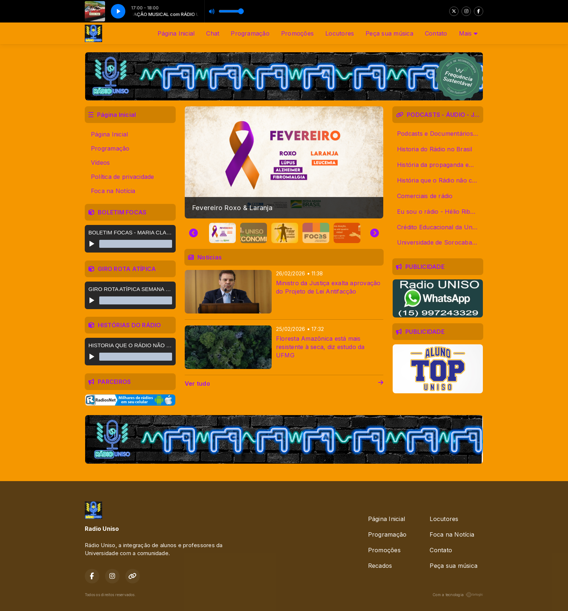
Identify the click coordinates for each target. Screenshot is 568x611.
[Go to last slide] (193, 233)
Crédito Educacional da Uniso (438, 227)
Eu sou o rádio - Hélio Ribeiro (439, 211)
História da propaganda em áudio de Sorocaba (440, 164)
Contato (436, 33)
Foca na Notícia (113, 190)
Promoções (297, 33)
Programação (250, 33)
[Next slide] (374, 233)
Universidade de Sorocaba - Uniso (440, 242)
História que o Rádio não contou (440, 180)
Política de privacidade (122, 176)
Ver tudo (284, 384)
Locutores (339, 33)
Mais (468, 33)
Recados (380, 565)
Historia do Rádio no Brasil (434, 149)
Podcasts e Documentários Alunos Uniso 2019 (440, 133)
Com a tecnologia (458, 594)
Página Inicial (176, 33)
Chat (212, 33)
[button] (222, 233)
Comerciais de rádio (425, 196)
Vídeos (100, 162)
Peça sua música (389, 33)
